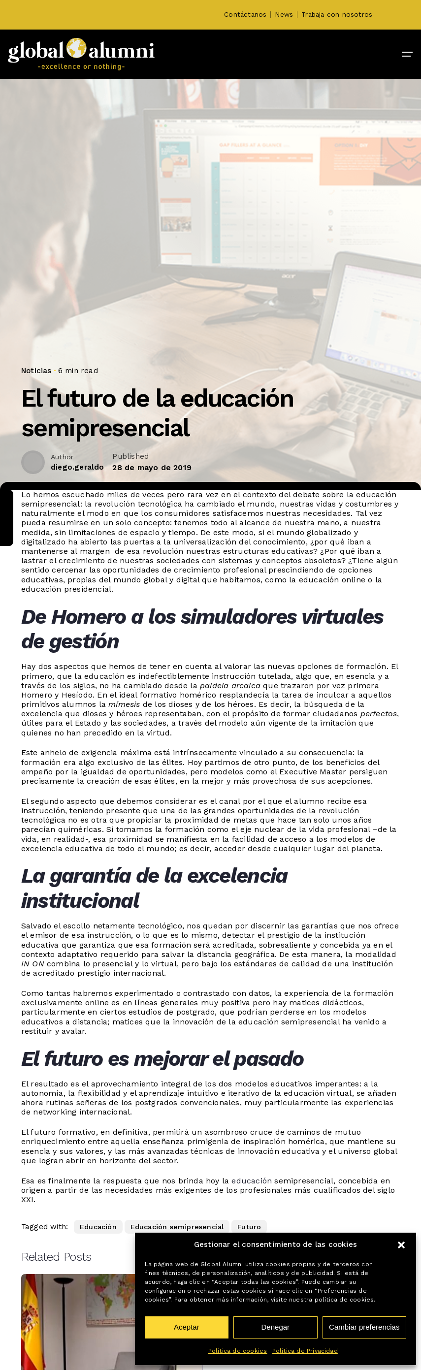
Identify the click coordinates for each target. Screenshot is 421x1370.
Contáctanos (245, 14)
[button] (401, 1245)
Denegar (275, 1327)
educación (251, 1180)
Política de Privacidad (305, 1350)
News (284, 14)
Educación (98, 1227)
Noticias (36, 370)
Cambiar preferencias (364, 1327)
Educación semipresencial (177, 1227)
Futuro (249, 1227)
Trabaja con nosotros (336, 14)
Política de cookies (237, 1350)
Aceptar (186, 1327)
